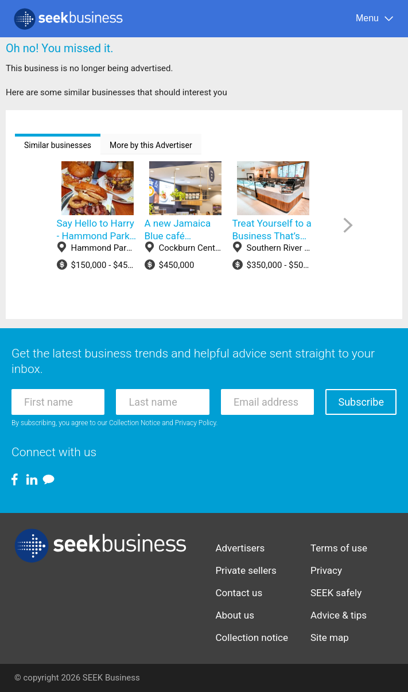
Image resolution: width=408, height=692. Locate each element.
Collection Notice (134, 423)
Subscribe (361, 402)
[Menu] (375, 18)
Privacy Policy (195, 423)
